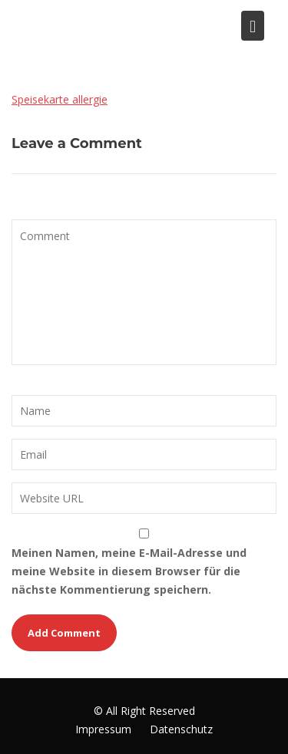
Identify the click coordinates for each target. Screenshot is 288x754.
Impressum (103, 729)
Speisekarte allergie (60, 99)
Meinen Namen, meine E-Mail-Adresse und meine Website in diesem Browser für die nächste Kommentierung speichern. (129, 571)
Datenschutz (181, 729)
